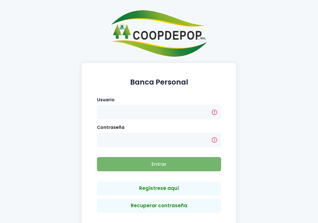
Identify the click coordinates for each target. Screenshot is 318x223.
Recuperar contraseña (159, 205)
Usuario (106, 100)
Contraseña (111, 127)
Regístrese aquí (159, 188)
